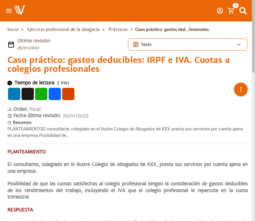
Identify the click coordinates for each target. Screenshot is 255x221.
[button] (241, 85)
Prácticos (118, 29)
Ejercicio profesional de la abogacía (63, 29)
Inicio (12, 29)
